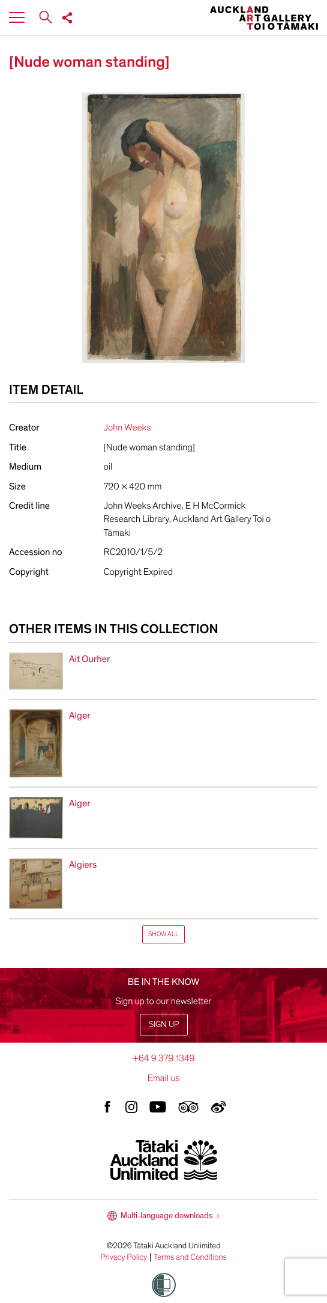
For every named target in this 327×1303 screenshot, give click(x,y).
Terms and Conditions (190, 1257)
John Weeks (127, 427)
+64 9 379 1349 (163, 1058)
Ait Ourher (89, 659)
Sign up (164, 1024)
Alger (80, 715)
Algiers (83, 864)
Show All (163, 934)
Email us (164, 1078)
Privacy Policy (123, 1257)
